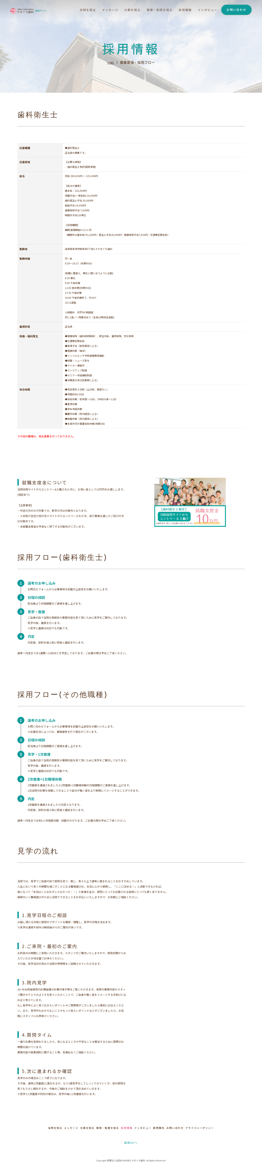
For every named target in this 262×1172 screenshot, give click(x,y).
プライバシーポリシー (222, 1128)
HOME (110, 64)
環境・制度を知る (155, 10)
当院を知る (81, 10)
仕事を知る (127, 10)
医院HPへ (131, 1142)
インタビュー (205, 10)
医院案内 (170, 1128)
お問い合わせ (236, 10)
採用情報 (181, 10)
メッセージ (104, 10)
